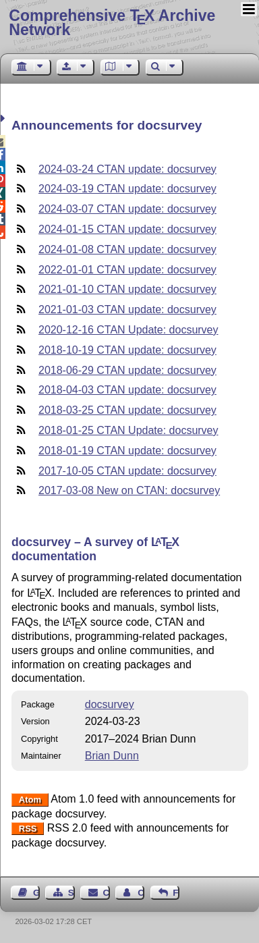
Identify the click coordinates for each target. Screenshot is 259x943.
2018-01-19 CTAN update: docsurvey (127, 450)
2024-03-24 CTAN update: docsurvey (127, 169)
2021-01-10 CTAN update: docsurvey (127, 289)
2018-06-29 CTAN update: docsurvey (127, 370)
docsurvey (109, 704)
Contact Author (141, 893)
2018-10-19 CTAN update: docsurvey (127, 350)
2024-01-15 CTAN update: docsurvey (127, 229)
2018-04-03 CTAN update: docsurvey (127, 390)
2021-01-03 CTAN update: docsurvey (127, 309)
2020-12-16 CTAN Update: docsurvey (128, 329)
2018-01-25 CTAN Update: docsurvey (128, 430)
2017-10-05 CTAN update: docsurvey (127, 471)
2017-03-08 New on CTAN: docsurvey (129, 490)
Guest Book (36, 893)
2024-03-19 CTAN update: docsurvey (127, 188)
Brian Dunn (112, 755)
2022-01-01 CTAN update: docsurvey (127, 269)
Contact (106, 893)
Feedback (176, 893)
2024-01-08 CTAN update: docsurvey (127, 249)
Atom (30, 799)
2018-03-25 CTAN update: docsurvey (127, 410)
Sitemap (71, 893)
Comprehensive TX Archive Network (112, 22)
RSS (28, 829)
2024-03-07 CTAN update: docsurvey (127, 209)
